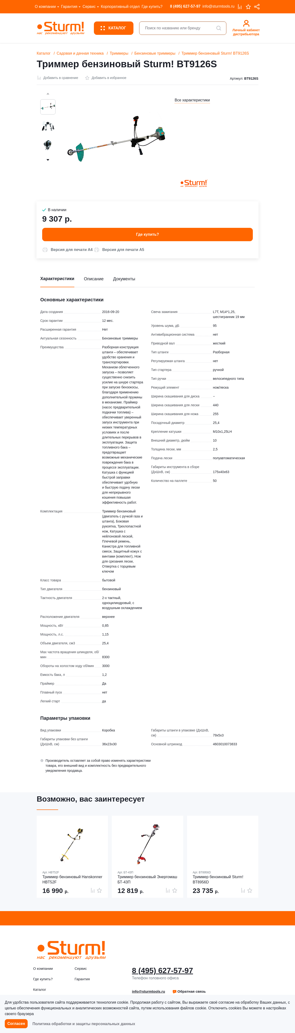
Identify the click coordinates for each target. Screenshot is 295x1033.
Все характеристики (192, 100)
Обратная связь (189, 991)
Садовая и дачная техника (80, 53)
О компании (45, 7)
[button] (67, 250)
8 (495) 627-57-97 (185, 6)
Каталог (44, 53)
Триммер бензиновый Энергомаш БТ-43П (147, 879)
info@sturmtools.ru (218, 6)
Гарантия (69, 7)
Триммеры (119, 53)
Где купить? (152, 7)
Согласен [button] (16, 1024)
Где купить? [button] (147, 234)
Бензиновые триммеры (154, 53)
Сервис (89, 7)
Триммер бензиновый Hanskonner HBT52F (72, 879)
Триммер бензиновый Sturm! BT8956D (218, 879)
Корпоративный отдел (120, 7)
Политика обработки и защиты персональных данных (83, 1024)
